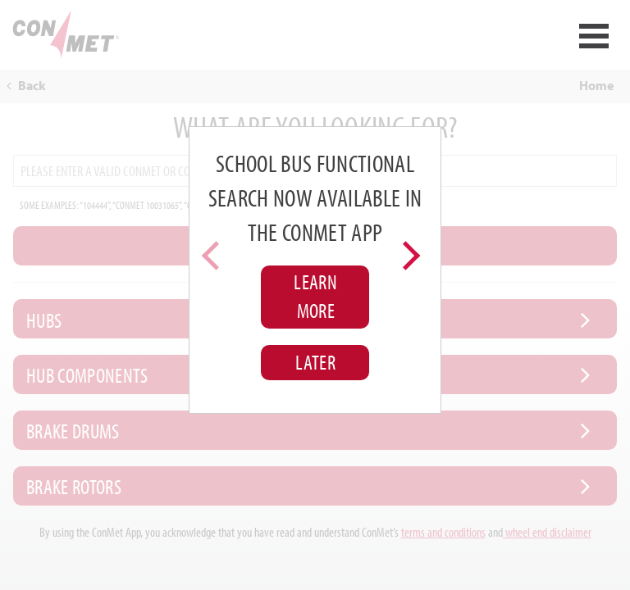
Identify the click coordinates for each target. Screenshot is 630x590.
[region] (314, 270)
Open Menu (594, 36)
